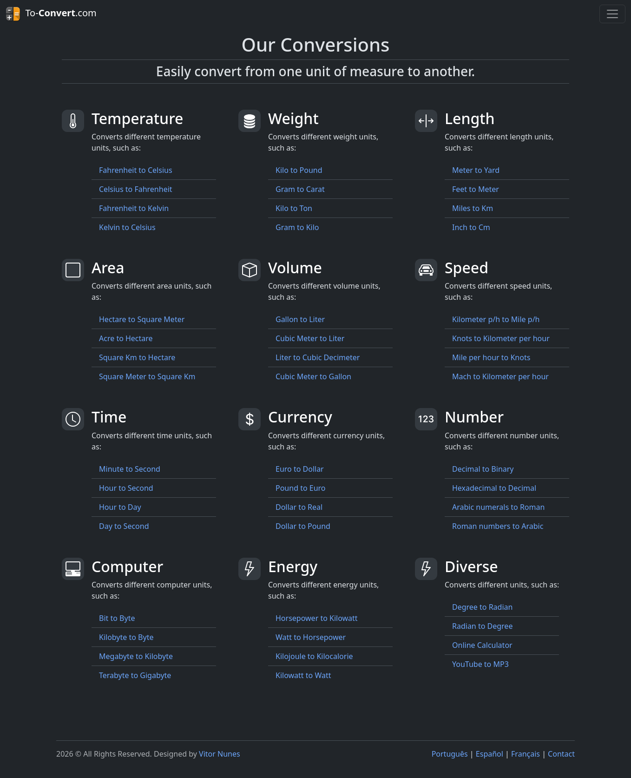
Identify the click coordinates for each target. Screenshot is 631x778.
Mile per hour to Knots (491, 357)
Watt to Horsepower (311, 637)
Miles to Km (472, 208)
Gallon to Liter (300, 319)
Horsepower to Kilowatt (317, 618)
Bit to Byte (117, 618)
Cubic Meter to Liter (310, 338)
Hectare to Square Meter (141, 319)
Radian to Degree (482, 626)
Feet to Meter (475, 189)
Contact (561, 754)
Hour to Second (126, 488)
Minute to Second (129, 469)
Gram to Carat (300, 189)
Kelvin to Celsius (127, 227)
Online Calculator (482, 645)
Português (450, 754)
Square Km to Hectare (137, 357)
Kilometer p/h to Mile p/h (495, 319)
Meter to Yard (476, 170)
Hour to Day (120, 507)
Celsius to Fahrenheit (135, 189)
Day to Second (124, 526)
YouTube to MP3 (480, 664)
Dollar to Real (299, 507)
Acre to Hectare (126, 338)
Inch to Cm (471, 227)
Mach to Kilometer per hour (500, 376)
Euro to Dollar (300, 469)
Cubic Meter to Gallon (313, 376)
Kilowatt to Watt (303, 675)
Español (489, 754)
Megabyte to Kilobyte (136, 656)
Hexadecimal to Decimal (494, 488)
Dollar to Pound (303, 526)
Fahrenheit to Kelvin (134, 208)
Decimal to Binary (483, 469)
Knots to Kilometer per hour (501, 338)
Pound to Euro (301, 488)
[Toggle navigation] (612, 14)
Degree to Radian (482, 607)
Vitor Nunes (219, 754)
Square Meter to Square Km (147, 376)
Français (525, 754)
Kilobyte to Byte (126, 637)
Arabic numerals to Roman (498, 507)
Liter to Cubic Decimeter (318, 357)
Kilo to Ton (294, 208)
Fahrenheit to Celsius (135, 170)
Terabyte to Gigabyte (135, 675)
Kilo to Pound (299, 170)
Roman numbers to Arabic (497, 526)
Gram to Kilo (297, 227)
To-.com (51, 14)
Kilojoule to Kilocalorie (314, 656)
